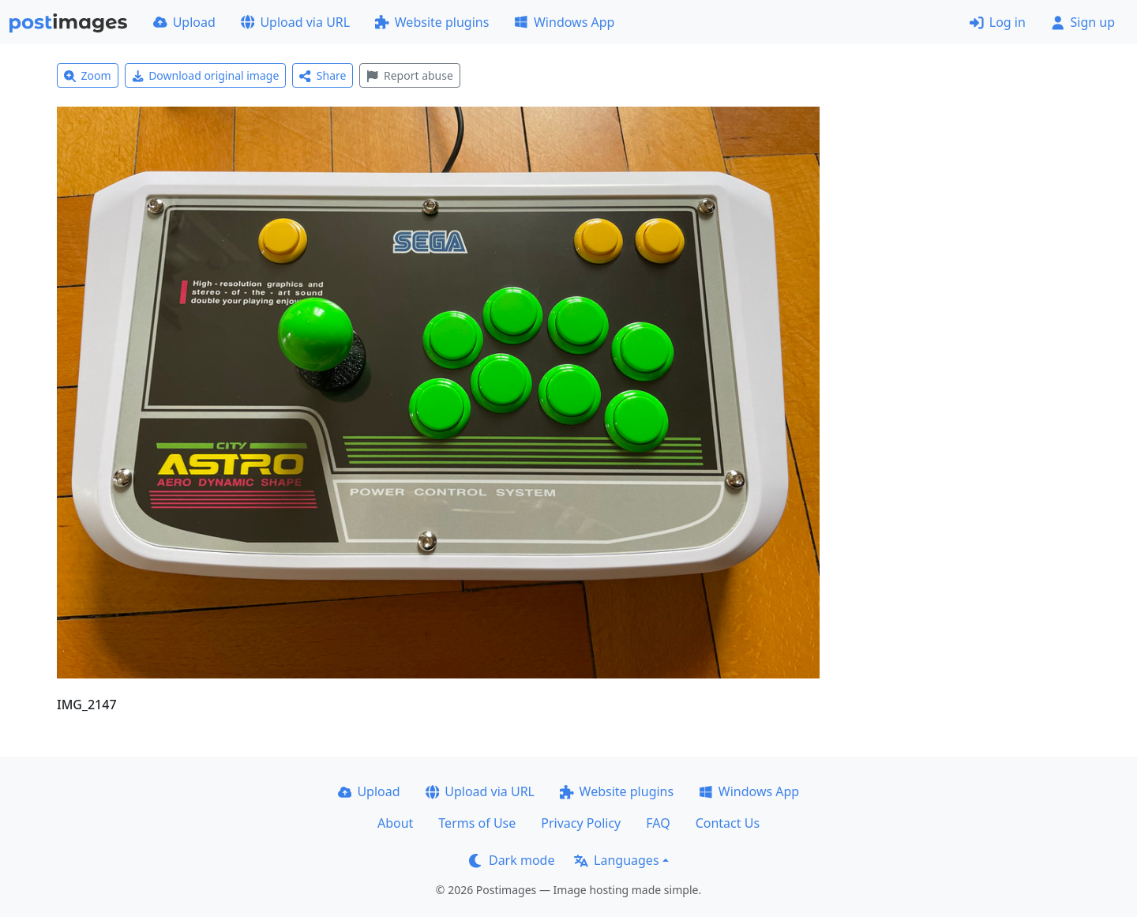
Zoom (87, 75)
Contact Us (728, 823)
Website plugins (432, 22)
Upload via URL (295, 22)
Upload (184, 22)
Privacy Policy (581, 823)
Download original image (206, 75)
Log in (998, 22)
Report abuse (409, 75)
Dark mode (511, 860)
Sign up (1083, 22)
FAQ (658, 823)
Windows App (564, 22)
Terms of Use (477, 823)
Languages (616, 860)
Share (322, 75)
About (395, 823)
